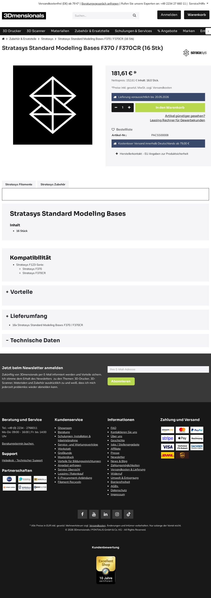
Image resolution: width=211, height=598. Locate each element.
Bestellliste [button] (122, 129)
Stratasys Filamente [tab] (18, 184)
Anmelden (169, 15)
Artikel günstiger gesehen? (185, 116)
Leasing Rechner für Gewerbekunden (177, 120)
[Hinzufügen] (129, 107)
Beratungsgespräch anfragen (100, 3)
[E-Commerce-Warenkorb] (196, 14)
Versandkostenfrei (50, 3)
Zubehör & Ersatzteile (22, 39)
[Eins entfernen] (116, 107)
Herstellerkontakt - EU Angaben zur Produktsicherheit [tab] (154, 153)
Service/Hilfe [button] (197, 3)
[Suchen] (134, 15)
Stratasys (47, 39)
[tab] (105, 292)
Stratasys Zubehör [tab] (53, 184)
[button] (170, 107)
